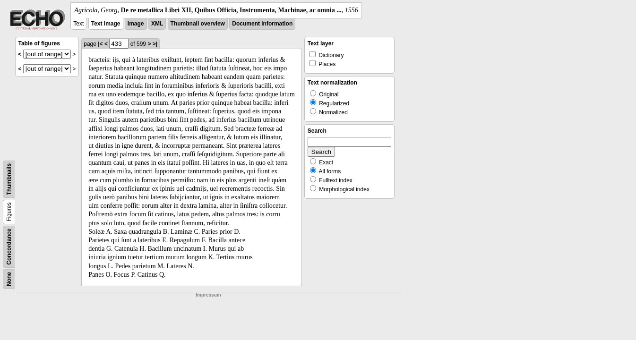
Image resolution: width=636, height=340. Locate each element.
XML (157, 23)
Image (136, 23)
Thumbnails (9, 179)
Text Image (105, 23)
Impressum (208, 295)
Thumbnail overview (198, 23)
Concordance (9, 247)
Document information (262, 23)
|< (100, 44)
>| (155, 44)
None (9, 279)
